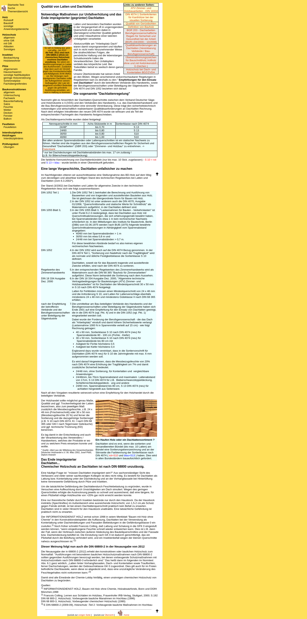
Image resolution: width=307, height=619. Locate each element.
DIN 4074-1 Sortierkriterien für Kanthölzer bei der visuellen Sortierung (141, 17)
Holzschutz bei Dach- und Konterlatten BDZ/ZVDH (141, 71)
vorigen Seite (84, 615)
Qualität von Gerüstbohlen (141, 23)
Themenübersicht (18, 11)
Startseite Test (16, 4)
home (123, 615)
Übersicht (109, 615)
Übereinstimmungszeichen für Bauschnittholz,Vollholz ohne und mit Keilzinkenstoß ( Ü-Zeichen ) (141, 62)
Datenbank (49, 149)
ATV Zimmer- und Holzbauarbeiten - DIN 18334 (141, 10)
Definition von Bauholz (141, 26)
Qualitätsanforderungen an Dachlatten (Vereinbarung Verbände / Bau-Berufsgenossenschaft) (141, 49)
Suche (11, 8)
